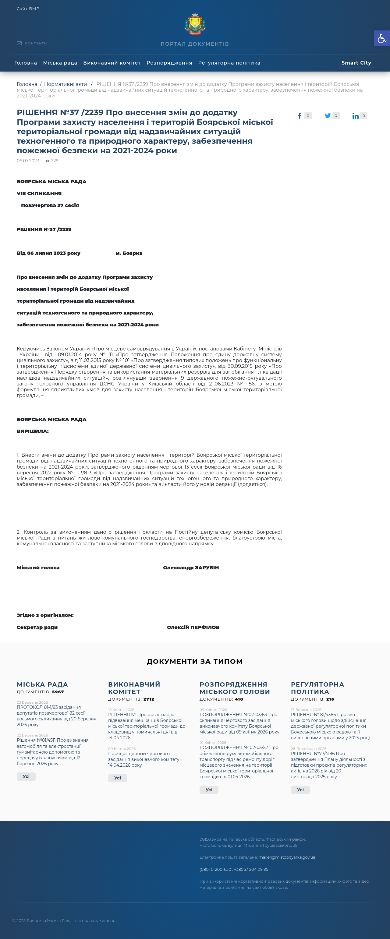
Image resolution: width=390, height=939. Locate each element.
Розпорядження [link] (169, 63)
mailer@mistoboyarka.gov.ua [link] (287, 857)
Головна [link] (25, 63)
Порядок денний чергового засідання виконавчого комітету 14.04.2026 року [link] (143, 759)
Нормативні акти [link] (65, 84)
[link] (382, 38)
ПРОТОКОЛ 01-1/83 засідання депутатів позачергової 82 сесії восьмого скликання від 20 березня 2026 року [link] (56, 716)
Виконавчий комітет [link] (112, 63)
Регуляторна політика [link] (229, 63)
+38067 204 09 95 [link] (251, 869)
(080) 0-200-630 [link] (215, 869)
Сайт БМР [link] (28, 8)
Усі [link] (26, 776)
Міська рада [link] (60, 63)
